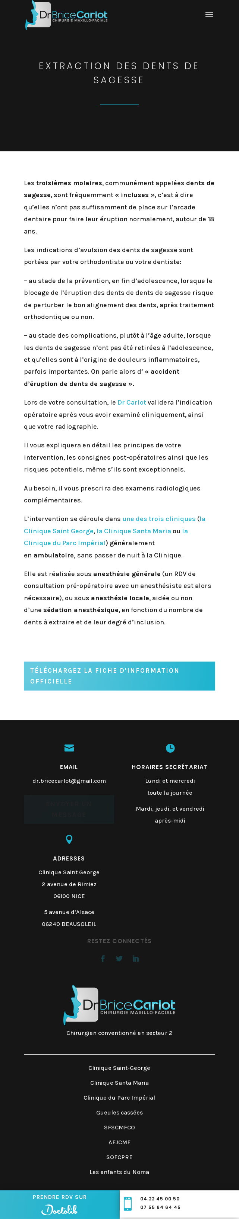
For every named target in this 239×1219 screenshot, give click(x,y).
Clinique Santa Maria (119, 1082)
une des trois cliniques (159, 519)
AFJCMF (119, 1142)
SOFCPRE (119, 1157)
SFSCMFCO (119, 1127)
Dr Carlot (131, 402)
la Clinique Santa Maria (134, 531)
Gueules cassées (119, 1112)
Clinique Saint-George (119, 1067)
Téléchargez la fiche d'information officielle (105, 676)
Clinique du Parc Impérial (119, 1097)
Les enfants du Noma (119, 1171)
